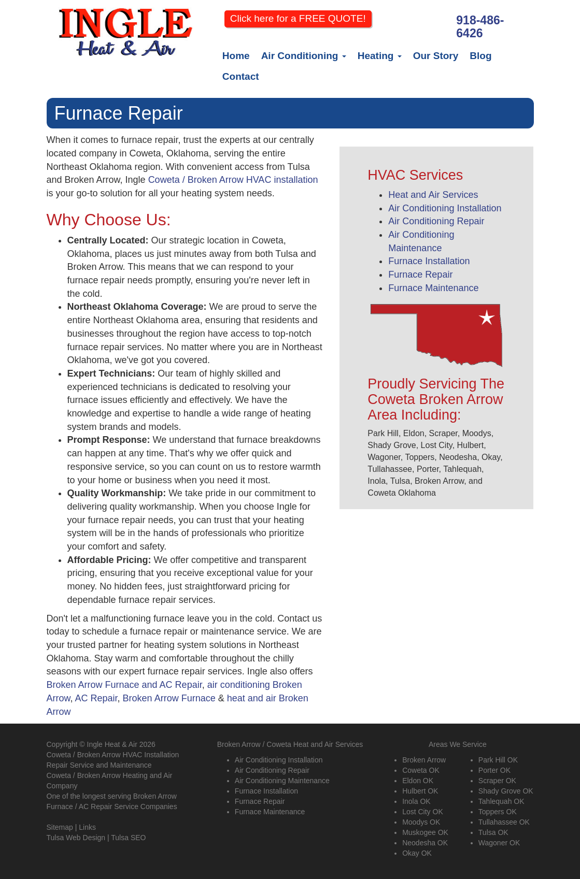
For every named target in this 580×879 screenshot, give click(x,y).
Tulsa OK (493, 832)
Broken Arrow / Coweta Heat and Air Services (290, 744)
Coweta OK (421, 770)
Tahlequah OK (501, 801)
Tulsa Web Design (76, 837)
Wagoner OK (499, 843)
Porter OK (494, 770)
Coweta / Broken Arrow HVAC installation (233, 180)
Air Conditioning (303, 55)
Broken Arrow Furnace (169, 698)
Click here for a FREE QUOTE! (298, 18)
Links (87, 827)
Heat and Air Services (433, 195)
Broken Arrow (424, 760)
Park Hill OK (498, 760)
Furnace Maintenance (433, 288)
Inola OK (416, 801)
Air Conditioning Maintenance (282, 780)
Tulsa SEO (128, 837)
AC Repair (96, 698)
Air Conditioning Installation (444, 208)
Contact (240, 76)
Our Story (436, 55)
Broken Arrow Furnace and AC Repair (124, 685)
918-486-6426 (480, 27)
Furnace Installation (429, 261)
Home (236, 55)
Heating (380, 55)
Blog (480, 55)
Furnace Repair (420, 274)
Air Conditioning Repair (436, 221)
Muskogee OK (425, 832)
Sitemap (60, 827)
